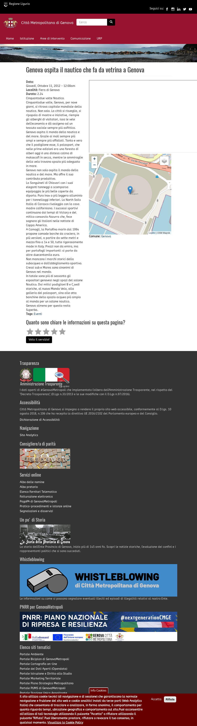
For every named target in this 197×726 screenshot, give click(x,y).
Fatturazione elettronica (36, 496)
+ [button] (94, 159)
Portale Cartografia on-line (38, 664)
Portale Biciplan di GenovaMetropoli (44, 659)
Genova (106, 236)
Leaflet (152, 233)
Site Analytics (29, 435)
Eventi (38, 314)
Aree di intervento (52, 38)
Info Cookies (98, 690)
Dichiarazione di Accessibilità (40, 420)
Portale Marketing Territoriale (40, 678)
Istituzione (27, 38)
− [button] (94, 165)
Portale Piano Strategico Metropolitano (46, 683)
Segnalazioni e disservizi (36, 511)
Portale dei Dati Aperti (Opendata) (43, 669)
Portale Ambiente (32, 654)
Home (10, 38)
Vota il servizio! (39, 339)
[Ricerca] (111, 22)
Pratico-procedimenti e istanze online (45, 506)
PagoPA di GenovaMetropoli (38, 501)
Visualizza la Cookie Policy (65, 722)
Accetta (156, 699)
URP (99, 38)
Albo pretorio (29, 487)
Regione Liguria (17, 4)
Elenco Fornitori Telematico (38, 492)
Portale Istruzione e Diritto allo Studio (46, 673)
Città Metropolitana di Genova (47, 23)
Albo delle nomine (32, 482)
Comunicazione (81, 38)
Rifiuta (170, 699)
